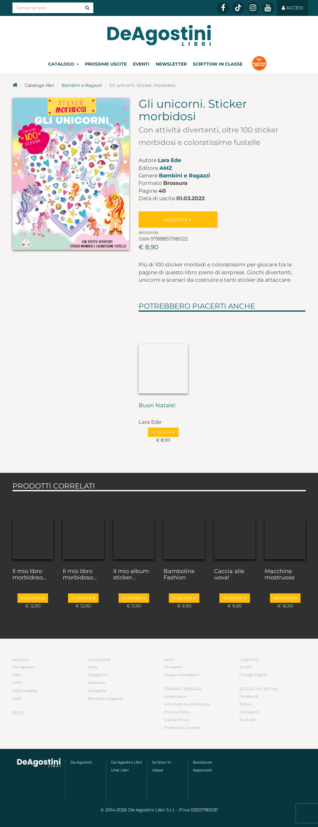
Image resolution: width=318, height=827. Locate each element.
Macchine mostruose (280, 574)
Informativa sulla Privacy (187, 704)
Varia (92, 667)
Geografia (97, 690)
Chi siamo (173, 667)
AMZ (165, 168)
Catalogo (63, 64)
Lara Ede (169, 160)
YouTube (247, 719)
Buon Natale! (157, 406)
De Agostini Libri (126, 762)
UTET (17, 682)
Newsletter (171, 64)
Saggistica (97, 674)
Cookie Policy (176, 719)
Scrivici (245, 667)
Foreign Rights (253, 674)
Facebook (248, 696)
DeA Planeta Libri (159, 35)
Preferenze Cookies (182, 727)
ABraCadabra (24, 690)
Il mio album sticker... (131, 574)
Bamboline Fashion (179, 574)
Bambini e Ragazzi (81, 85)
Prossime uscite (106, 64)
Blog (17, 712)
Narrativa (96, 682)
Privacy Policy (177, 712)
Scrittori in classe (217, 64)
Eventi (141, 64)
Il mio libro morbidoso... (29, 574)
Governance (175, 696)
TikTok (245, 704)
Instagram (249, 712)
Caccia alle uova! (229, 574)
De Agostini (23, 667)
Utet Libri (120, 770)
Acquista (177, 219)
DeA (16, 674)
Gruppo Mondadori (182, 674)
